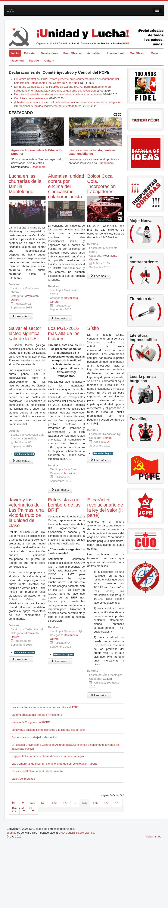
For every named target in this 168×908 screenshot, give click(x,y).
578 (117, 802)
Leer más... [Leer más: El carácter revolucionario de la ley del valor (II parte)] (99, 695)
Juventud (17, 60)
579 (14, 810)
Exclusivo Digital (24, 454)
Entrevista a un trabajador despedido (34, 737)
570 (32, 802)
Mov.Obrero (137, 53)
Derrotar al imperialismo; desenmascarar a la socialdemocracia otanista (58, 94)
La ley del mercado (23, 778)
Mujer (154, 53)
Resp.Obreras (72, 53)
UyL (10, 10)
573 (65, 802)
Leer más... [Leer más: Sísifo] (99, 460)
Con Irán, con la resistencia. (31, 98)
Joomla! (11, 832)
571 (43, 802)
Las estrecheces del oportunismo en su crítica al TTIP (45, 707)
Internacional (115, 53)
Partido (34, 60)
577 (106, 802)
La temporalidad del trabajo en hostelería (37, 714)
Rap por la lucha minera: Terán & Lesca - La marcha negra (48, 756)
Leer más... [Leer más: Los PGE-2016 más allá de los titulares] (60, 489)
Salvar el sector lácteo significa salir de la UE (25, 333)
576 (95, 802)
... (75, 802)
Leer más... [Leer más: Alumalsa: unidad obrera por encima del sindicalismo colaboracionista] (60, 318)
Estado (107, 437)
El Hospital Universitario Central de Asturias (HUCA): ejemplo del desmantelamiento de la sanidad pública (65, 746)
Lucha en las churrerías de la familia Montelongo (25, 183)
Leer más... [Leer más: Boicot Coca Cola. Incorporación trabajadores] (99, 276)
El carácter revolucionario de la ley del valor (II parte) (105, 507)
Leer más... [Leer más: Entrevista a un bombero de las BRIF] (60, 661)
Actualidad (94, 53)
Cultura (49, 60)
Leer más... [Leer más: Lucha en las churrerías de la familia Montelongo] (21, 316)
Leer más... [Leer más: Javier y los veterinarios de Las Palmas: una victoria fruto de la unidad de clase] (21, 659)
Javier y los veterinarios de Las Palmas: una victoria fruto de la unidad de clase (26, 512)
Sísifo (93, 328)
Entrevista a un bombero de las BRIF (64, 505)
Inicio (15, 53)
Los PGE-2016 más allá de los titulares (64, 333)
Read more (39, 166)
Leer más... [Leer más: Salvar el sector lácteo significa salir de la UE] (21, 460)
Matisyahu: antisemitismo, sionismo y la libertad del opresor (48, 729)
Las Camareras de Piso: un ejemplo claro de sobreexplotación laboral (54, 763)
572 (54, 802)
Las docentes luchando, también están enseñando (92, 152)
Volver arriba (153, 836)
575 (84, 802)
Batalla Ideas (49, 53)
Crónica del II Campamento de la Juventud (38, 771)
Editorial (29, 53)
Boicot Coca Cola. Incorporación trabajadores (101, 183)
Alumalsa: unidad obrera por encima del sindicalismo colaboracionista (66, 186)
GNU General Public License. (77, 832)
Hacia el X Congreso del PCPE (31, 722)
